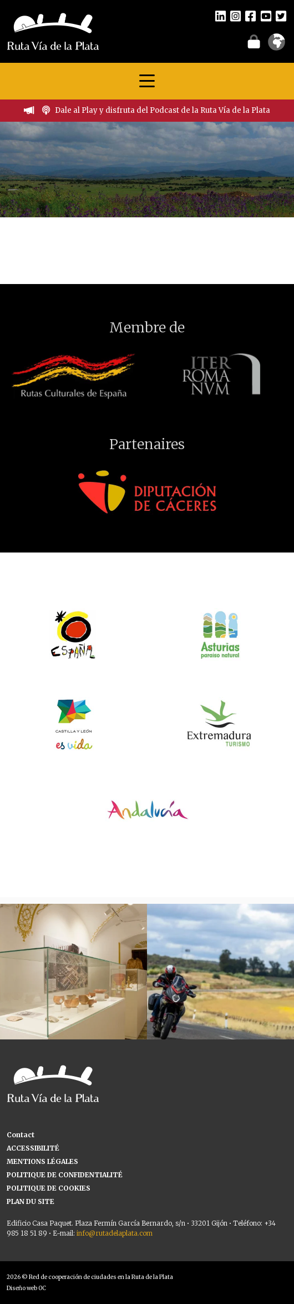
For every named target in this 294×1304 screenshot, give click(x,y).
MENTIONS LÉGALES (42, 1161)
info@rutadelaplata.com (115, 1233)
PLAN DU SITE (30, 1201)
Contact (20, 1135)
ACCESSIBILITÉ (33, 1148)
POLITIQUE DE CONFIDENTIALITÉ (65, 1175)
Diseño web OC (26, 1288)
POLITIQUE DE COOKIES (48, 1188)
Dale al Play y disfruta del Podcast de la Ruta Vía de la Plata (162, 110)
